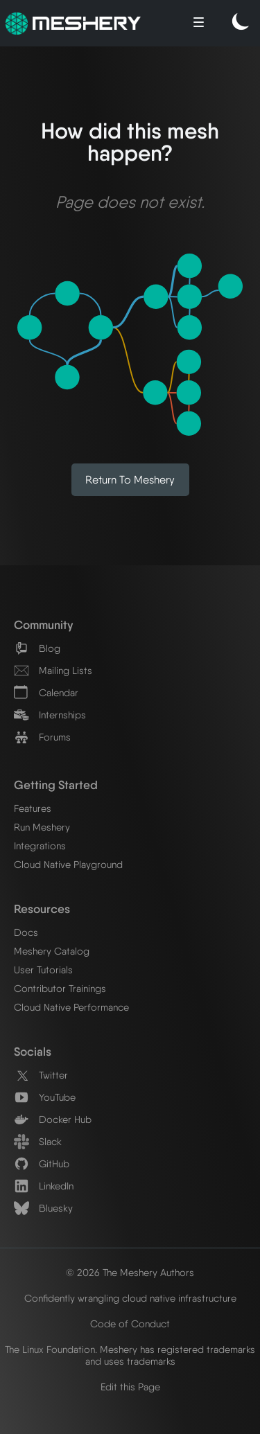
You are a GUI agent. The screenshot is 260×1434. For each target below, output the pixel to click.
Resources (42, 908)
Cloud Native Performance (71, 1007)
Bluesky (43, 1208)
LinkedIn (43, 1186)
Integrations (40, 845)
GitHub (41, 1163)
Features (32, 808)
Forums (42, 737)
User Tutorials (43, 969)
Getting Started (56, 784)
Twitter (41, 1075)
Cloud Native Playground (68, 864)
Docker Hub (53, 1119)
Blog (37, 648)
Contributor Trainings (60, 988)
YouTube (45, 1097)
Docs (26, 932)
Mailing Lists (53, 670)
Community (43, 624)
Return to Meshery (130, 479)
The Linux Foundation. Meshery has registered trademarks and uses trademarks (130, 1355)
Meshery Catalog (51, 951)
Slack (38, 1141)
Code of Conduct (130, 1323)
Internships (50, 714)
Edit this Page (130, 1386)
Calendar (46, 692)
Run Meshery (42, 827)
